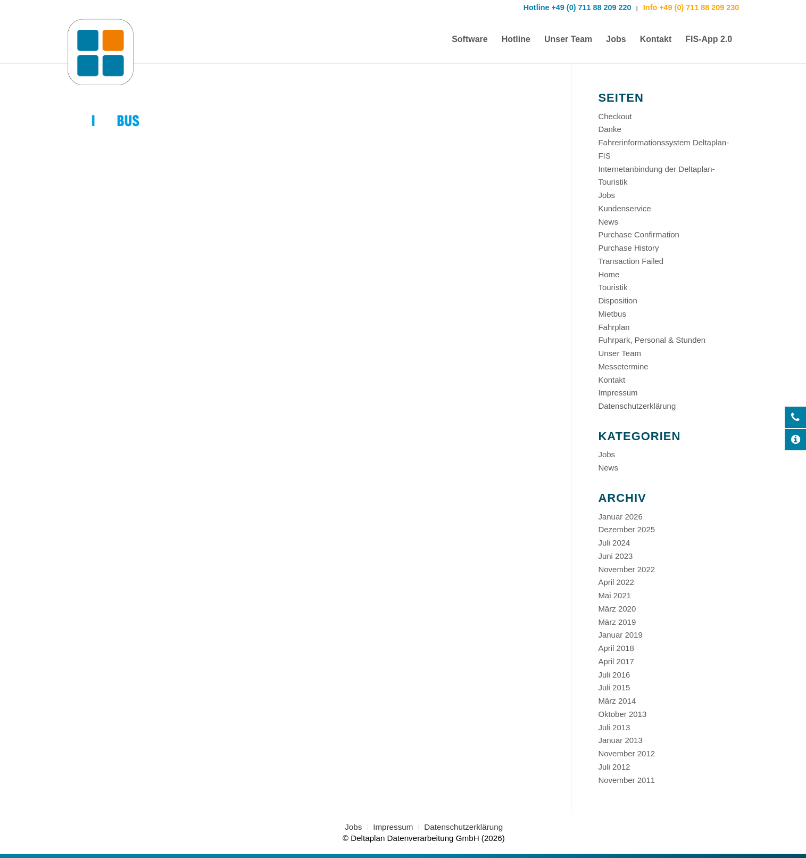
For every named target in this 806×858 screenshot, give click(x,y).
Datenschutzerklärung (637, 405)
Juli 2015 (614, 687)
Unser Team (619, 353)
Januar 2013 (620, 740)
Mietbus (612, 313)
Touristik (612, 287)
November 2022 (626, 569)
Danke (609, 129)
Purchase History (628, 247)
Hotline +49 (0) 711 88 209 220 (577, 7)
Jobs (606, 195)
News (608, 221)
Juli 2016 (614, 674)
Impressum (617, 392)
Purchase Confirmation (638, 234)
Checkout (614, 116)
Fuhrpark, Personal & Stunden (651, 339)
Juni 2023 (615, 555)
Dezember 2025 (626, 529)
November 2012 (626, 753)
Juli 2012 (614, 766)
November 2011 (626, 780)
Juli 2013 (614, 727)
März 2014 (617, 700)
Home (608, 274)
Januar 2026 (620, 516)
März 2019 (617, 621)
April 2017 (616, 661)
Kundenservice (624, 208)
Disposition (617, 300)
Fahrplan (613, 327)
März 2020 (617, 608)
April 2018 (616, 648)
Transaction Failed (630, 261)
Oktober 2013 (622, 714)
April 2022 (616, 582)
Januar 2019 (620, 634)
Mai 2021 (614, 595)
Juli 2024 (614, 542)
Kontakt (611, 379)
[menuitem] (470, 39)
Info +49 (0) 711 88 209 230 (690, 7)
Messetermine (623, 366)
